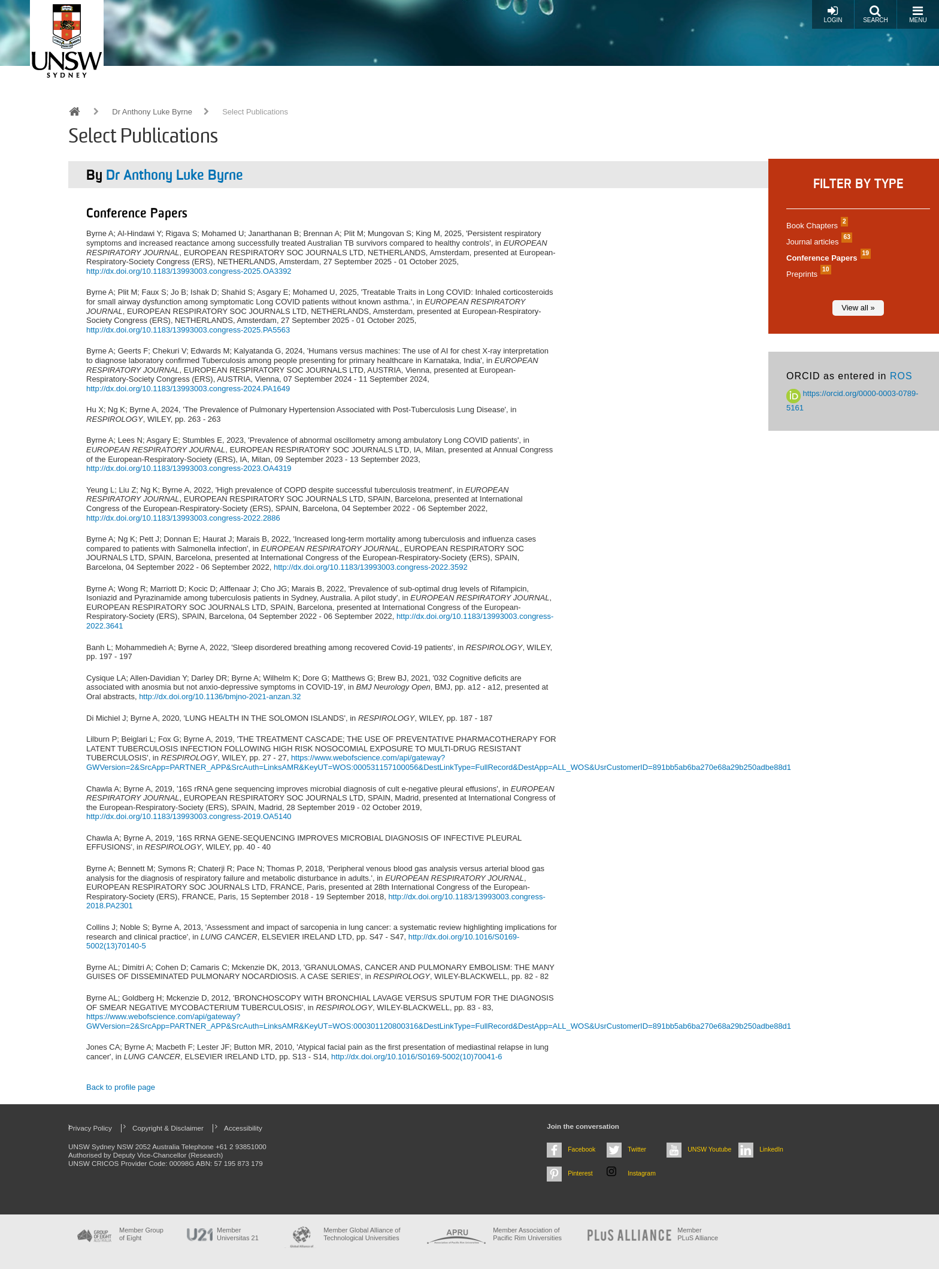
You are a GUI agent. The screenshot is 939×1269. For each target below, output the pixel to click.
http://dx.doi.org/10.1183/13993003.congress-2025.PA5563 (188, 329)
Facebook (581, 1149)
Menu (917, 14)
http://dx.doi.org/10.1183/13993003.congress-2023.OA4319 (189, 468)
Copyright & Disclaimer (168, 1128)
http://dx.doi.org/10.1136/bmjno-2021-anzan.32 (220, 696)
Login (832, 14)
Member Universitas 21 (238, 1233)
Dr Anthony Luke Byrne (152, 111)
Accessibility (243, 1128)
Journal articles (817, 241)
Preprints (807, 274)
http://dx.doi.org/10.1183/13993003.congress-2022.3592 (371, 567)
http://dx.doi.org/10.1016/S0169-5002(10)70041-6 (416, 1056)
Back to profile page (120, 1087)
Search (875, 14)
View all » (857, 307)
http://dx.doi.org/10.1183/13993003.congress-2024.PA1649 (188, 388)
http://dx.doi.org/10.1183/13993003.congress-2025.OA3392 (189, 271)
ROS (901, 376)
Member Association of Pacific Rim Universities (527, 1233)
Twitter (637, 1149)
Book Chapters (815, 225)
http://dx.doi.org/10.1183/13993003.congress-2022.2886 (183, 517)
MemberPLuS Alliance (697, 1233)
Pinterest (580, 1173)
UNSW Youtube (709, 1149)
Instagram (642, 1173)
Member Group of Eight (141, 1233)
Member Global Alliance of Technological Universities (361, 1233)
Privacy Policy (90, 1128)
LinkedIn (771, 1149)
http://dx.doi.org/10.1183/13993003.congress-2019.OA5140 (189, 816)
